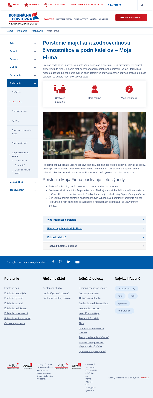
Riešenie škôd (64, 19)
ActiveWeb (144, 378)
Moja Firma (17, 101)
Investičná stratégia (89, 313)
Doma (10, 31)
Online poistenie (130, 17)
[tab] (94, 219)
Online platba (55, 5)
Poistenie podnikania (15, 308)
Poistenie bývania (13, 298)
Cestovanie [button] (15, 75)
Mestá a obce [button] (16, 182)
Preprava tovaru (19, 111)
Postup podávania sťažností (94, 337)
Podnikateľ (19, 165)
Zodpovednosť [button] (17, 190)
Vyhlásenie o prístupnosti (92, 351)
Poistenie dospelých (15, 293)
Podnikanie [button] (15, 83)
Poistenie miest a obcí (16, 313)
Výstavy (15, 120)
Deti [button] (12, 43)
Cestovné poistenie (14, 323)
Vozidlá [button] (13, 67)
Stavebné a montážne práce (22, 132)
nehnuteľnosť (124, 310)
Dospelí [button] (13, 51)
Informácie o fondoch (90, 308)
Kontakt (103, 19)
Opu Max (31, 5)
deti (133, 296)
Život (81, 323)
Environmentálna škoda (22, 171)
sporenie (122, 303)
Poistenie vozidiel (13, 303)
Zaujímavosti (81, 19)
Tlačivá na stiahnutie (90, 298)
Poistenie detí (11, 288)
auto (120, 296)
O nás (93, 19)
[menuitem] (49, 19)
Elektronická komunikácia (87, 4)
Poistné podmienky (89, 293)
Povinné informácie (89, 318)
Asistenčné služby (52, 288)
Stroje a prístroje (19, 143)
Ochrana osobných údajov (93, 288)
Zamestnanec (21, 160)
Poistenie (49, 19)
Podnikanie (37, 31)
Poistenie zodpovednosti (17, 318)
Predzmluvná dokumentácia (93, 303)
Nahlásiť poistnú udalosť (56, 293)
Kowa (13, 5)
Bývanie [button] (14, 59)
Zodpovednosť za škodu (20, 154)
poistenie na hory (126, 288)
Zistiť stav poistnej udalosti (57, 298)
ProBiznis (16, 92)
